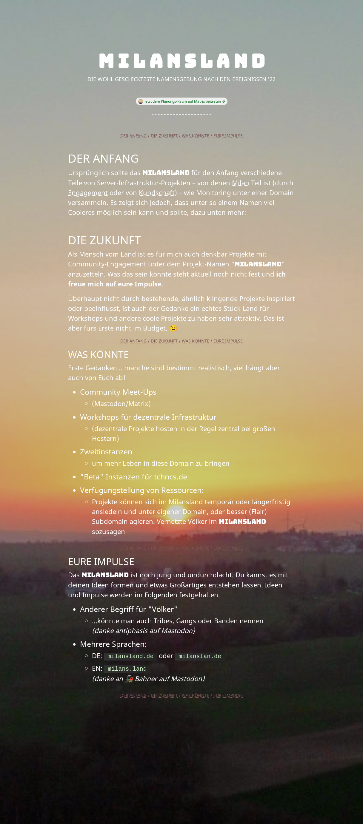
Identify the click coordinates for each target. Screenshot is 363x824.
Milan (240, 182)
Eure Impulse (228, 135)
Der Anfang (133, 135)
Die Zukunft (164, 135)
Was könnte (195, 135)
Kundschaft (157, 192)
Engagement (88, 192)
